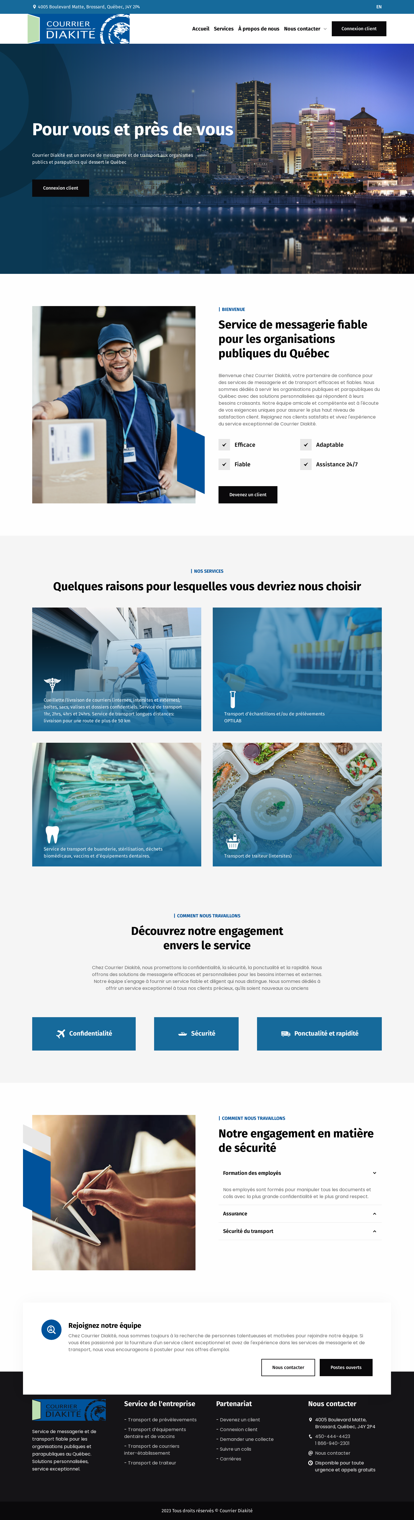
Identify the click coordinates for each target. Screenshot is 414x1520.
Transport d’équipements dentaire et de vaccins (155, 1433)
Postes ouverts (346, 1367)
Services (224, 29)
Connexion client (359, 28)
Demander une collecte (247, 1439)
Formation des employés (300, 1173)
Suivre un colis (235, 1449)
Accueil (200, 29)
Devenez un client (248, 494)
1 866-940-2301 (332, 1443)
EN (379, 6)
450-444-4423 (332, 1436)
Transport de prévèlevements (162, 1419)
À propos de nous (258, 29)
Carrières (230, 1459)
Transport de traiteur (152, 1463)
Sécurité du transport (300, 1231)
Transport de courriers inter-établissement (151, 1449)
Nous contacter (288, 1367)
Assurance (300, 1213)
